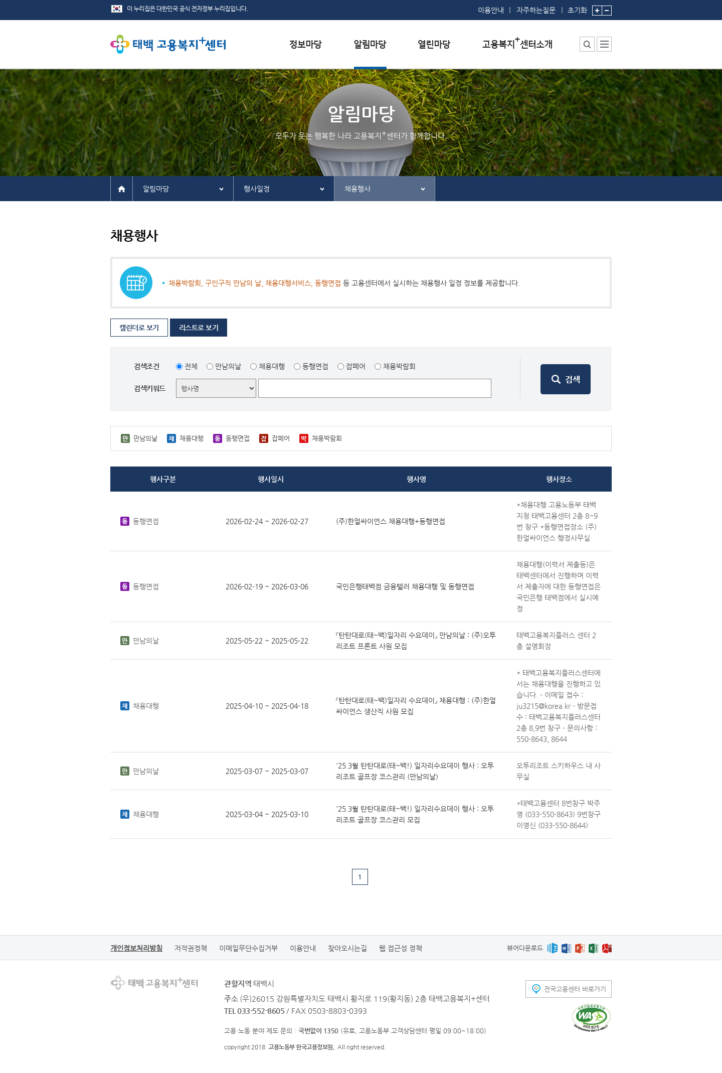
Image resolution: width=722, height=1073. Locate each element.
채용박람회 (399, 366)
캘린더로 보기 (139, 328)
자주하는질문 (536, 10)
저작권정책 (190, 948)
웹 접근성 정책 (400, 948)
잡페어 (356, 366)
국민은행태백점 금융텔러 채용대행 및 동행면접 (405, 586)
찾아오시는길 (347, 948)
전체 (191, 366)
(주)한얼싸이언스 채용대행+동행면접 (390, 521)
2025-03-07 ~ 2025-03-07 (267, 771)
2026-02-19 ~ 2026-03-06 (267, 586)
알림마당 (156, 189)
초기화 (577, 7)
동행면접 (315, 366)
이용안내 (491, 10)
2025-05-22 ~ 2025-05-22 (267, 641)
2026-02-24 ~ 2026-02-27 (267, 521)
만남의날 (228, 366)
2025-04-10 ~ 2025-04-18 (267, 706)
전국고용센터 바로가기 (575, 989)
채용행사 (357, 189)
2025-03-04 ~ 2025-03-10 (267, 814)
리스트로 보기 (199, 328)
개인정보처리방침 (136, 948)
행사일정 (257, 189)
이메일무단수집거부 (248, 948)
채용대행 (272, 366)
